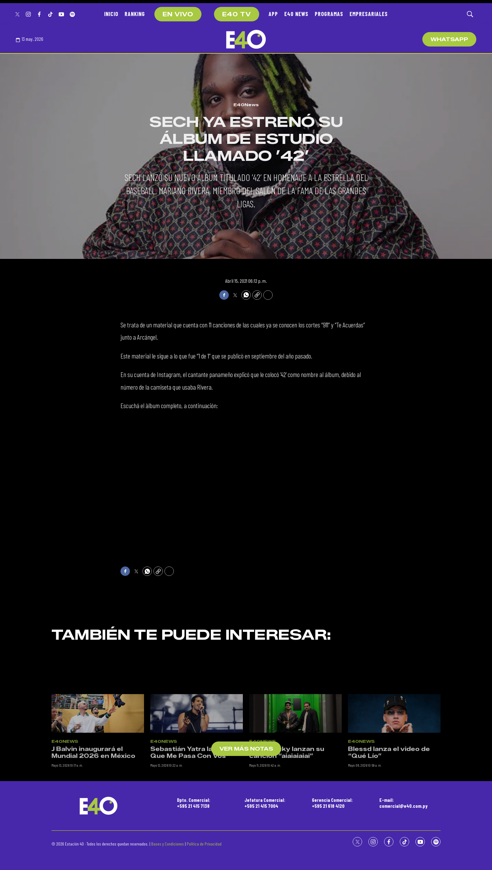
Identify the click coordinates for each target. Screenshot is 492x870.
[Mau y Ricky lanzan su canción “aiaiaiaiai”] (295, 777)
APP (273, 13)
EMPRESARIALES (369, 13)
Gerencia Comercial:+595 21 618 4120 (332, 803)
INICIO (111, 13)
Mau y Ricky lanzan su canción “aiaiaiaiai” (286, 816)
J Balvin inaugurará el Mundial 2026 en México (93, 816)
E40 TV (236, 14)
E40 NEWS (296, 13)
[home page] (246, 39)
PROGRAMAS (329, 13)
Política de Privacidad (204, 843)
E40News (246, 104)
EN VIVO (178, 14)
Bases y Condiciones (167, 843)
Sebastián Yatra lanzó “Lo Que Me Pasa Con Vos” (194, 816)
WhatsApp (449, 39)
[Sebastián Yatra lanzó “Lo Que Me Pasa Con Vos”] (196, 777)
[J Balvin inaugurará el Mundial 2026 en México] (97, 777)
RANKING (135, 13)
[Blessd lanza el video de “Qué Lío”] (394, 777)
